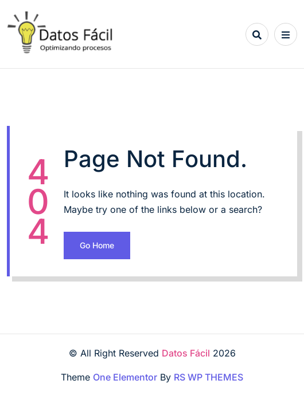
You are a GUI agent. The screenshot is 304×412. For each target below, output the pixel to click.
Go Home (97, 245)
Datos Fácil (186, 353)
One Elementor (125, 377)
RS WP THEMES (208, 377)
